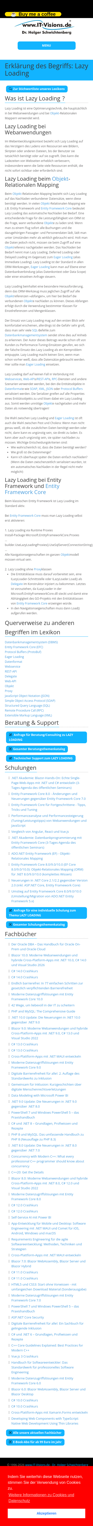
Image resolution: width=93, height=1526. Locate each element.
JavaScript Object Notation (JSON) (27, 696)
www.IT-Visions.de (37, 1465)
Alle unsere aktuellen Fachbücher (35, 1433)
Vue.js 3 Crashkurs (24, 1356)
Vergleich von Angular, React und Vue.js (40, 831)
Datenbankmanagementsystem (26, 335)
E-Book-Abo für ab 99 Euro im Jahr (35, 1442)
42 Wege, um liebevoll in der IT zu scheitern (43, 1005)
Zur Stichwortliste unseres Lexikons (37, 89)
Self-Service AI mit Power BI (31, 1217)
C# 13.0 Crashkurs (24, 1044)
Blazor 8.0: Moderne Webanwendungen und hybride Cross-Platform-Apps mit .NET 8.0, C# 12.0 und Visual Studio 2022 (49, 1183)
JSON (49, 389)
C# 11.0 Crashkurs (24, 1272)
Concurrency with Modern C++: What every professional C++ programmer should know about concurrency (47, 1161)
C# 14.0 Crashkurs (24, 971)
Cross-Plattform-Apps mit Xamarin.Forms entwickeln (49, 1412)
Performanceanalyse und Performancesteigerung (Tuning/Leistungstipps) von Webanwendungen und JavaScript (49, 820)
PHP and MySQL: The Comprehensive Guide (43, 1011)
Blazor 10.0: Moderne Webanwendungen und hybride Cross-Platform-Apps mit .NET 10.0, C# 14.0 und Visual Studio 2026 (48, 960)
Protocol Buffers (72, 389)
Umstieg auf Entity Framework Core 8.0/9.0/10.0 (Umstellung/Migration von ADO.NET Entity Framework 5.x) (46, 896)
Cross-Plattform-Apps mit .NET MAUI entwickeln (46, 1056)
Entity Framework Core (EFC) (24, 647)
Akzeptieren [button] (47, 1513)
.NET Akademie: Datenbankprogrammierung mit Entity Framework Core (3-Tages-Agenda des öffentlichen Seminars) (46, 842)
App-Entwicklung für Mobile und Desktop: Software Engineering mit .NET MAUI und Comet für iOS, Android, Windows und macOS (48, 1228)
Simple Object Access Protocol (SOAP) (30, 701)
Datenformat (13, 389)
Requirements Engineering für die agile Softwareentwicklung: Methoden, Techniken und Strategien (46, 1244)
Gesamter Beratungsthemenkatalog (37, 749)
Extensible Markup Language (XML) (28, 715)
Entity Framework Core (56, 208)
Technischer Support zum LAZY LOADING (41, 758)
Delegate (17, 584)
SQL (34, 330)
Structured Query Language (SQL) (27, 706)
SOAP (33, 389)
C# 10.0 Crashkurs (24, 1400)
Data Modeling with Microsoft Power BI (39, 1095)
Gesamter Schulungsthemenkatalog (37, 924)
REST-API (43, 379)
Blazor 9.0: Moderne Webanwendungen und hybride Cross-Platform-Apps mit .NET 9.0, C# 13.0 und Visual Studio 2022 (49, 1033)
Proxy (38, 569)
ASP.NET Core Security (27, 1317)
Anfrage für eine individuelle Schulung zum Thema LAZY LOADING (42, 912)
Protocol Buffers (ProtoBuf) (23, 652)
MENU (46, 45)
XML (42, 389)
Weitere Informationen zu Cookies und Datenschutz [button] (41, 1498)
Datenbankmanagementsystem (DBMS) (31, 642)
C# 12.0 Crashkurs (24, 1205)
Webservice (12, 379)
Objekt (54, 113)
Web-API (29, 379)
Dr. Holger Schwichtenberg (70, 1465)
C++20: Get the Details (27, 1172)
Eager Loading (63, 257)
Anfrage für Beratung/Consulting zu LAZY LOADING (41, 737)
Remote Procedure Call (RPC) (24, 710)
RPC (54, 379)
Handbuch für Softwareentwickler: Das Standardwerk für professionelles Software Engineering (42, 1367)
